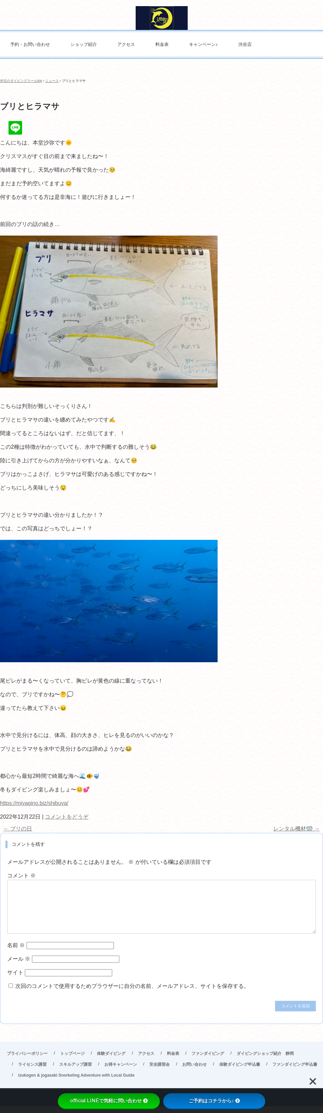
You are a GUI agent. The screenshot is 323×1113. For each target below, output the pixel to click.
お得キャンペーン (120, 1064)
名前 (16, 945)
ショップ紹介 (83, 44)
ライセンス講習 (32, 1064)
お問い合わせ (194, 1064)
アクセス (126, 44)
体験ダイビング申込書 (239, 1064)
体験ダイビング (111, 1053)
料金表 (162, 44)
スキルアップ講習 (75, 1064)
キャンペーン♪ (203, 44)
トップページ (72, 1053)
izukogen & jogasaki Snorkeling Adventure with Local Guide (76, 1075)
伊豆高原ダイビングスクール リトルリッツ (162, 18)
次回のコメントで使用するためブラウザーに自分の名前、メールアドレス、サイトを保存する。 (132, 986)
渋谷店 (245, 44)
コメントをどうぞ (66, 817)
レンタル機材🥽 (296, 829)
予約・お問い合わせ (30, 44)
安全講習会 (159, 1064)
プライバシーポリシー (27, 1053)
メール (18, 959)
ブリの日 (17, 829)
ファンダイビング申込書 (294, 1064)
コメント (21, 875)
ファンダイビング (207, 1053)
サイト (15, 972)
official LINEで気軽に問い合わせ (109, 1101)
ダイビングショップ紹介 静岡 (265, 1053)
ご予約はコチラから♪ (214, 1101)
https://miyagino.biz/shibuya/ (34, 803)
